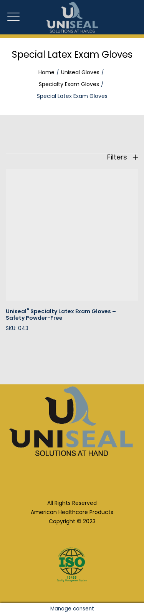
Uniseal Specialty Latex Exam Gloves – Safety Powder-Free (61, 315)
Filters (122, 157)
